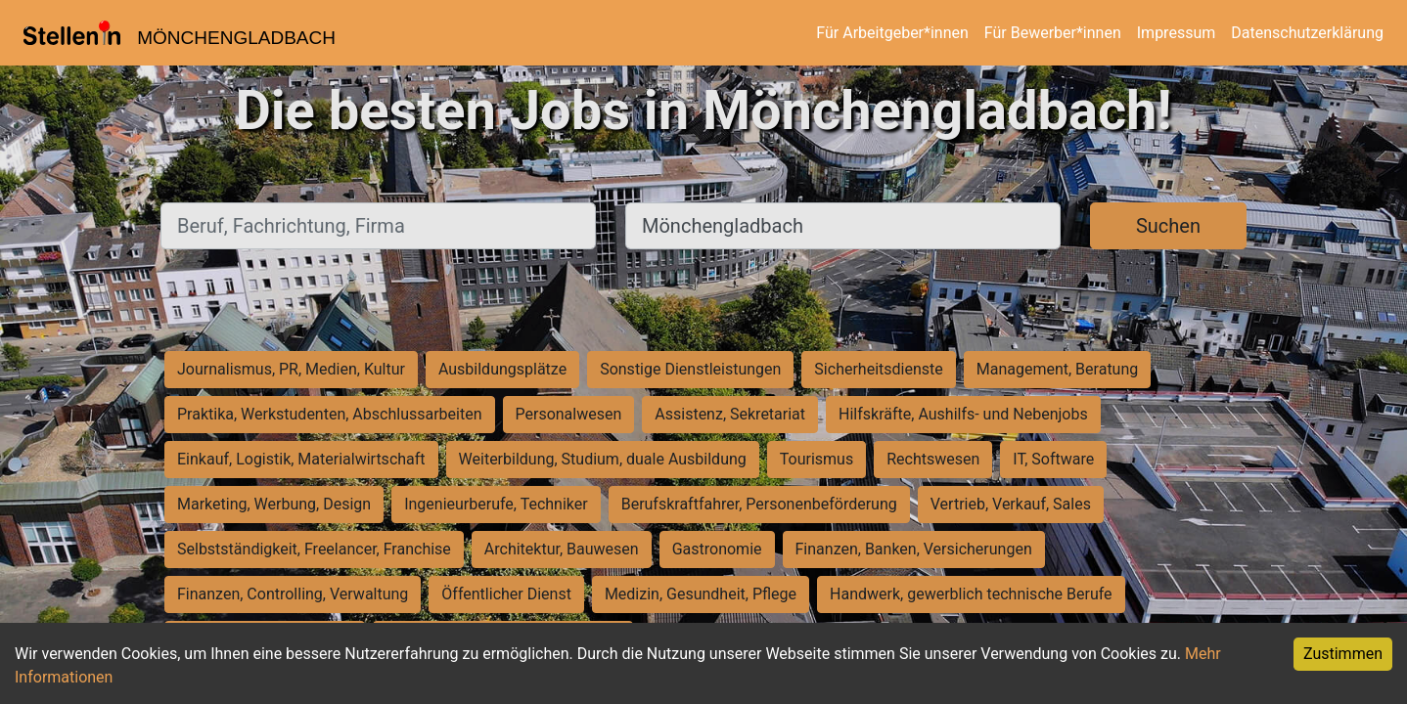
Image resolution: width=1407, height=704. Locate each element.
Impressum (1176, 32)
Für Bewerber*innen (1052, 32)
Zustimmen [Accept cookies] (1343, 653)
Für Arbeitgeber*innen (892, 32)
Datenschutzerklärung (1307, 32)
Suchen (1168, 226)
